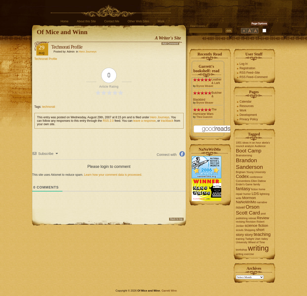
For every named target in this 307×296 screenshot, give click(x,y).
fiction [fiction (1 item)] (254, 189)
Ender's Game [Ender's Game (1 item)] (244, 184)
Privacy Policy (249, 119)
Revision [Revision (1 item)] (251, 221)
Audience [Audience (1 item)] (260, 146)
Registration (247, 68)
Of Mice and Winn (62, 32)
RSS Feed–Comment (254, 77)
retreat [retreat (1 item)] (252, 218)
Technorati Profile (67, 47)
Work (161, 21)
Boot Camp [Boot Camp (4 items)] (249, 150)
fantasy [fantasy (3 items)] (243, 188)
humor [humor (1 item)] (247, 193)
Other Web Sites (138, 21)
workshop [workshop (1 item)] (241, 249)
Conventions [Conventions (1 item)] (243, 180)
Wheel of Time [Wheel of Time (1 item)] (256, 242)
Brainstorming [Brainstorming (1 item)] (244, 155)
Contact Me (111, 21)
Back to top (176, 219)
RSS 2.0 (108, 120)
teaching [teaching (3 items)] (262, 234)
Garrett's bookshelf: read (206, 68)
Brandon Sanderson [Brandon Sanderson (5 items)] (249, 163)
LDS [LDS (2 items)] (255, 193)
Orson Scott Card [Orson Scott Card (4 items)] (248, 209)
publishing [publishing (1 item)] (242, 218)
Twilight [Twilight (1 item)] (249, 238)
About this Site (86, 21)
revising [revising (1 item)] (240, 221)
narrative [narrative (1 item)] (262, 202)
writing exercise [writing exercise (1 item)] (245, 254)
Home (65, 21)
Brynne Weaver (204, 86)
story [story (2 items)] (249, 234)
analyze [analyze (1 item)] (249, 146)
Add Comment (170, 43)
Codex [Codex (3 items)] (242, 176)
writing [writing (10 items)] (258, 248)
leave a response (144, 120)
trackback (167, 120)
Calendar (246, 101)
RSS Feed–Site (250, 72)
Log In (244, 64)
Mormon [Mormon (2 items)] (249, 198)
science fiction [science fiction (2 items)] (256, 225)
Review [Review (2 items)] (263, 218)
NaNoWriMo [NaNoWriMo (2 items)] (246, 202)
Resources (247, 106)
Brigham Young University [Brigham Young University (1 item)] (251, 172)
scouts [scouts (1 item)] (240, 230)
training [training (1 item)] (240, 238)
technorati (48, 106)
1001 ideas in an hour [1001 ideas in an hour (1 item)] (248, 142)
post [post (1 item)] (263, 213)
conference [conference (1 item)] (256, 176)
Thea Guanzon (204, 117)
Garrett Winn (169, 290)
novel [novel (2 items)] (240, 207)
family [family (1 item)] (256, 184)
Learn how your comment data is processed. (113, 174)
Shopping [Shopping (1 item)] (249, 230)
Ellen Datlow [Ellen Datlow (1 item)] (258, 180)
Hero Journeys (88, 51)
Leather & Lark (217, 81)
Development (248, 115)
